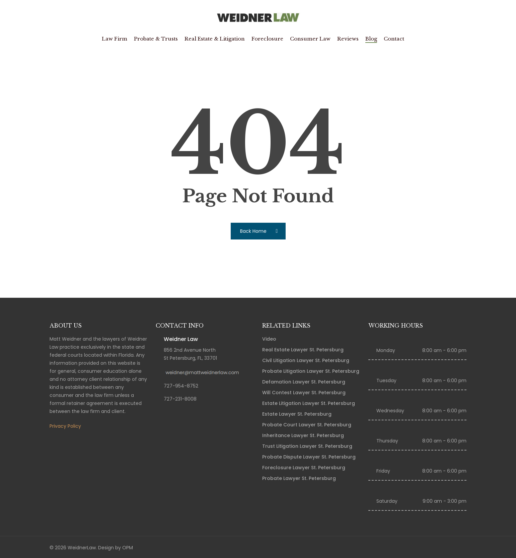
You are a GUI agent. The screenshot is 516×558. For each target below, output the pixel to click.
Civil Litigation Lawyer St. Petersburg (305, 360)
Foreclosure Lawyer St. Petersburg (303, 467)
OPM (127, 547)
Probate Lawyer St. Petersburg (299, 478)
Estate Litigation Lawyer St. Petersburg (308, 403)
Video (269, 339)
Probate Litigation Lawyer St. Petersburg (310, 371)
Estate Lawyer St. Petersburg (296, 414)
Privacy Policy (65, 426)
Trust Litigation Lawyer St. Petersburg (307, 446)
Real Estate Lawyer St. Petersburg (303, 349)
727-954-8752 (181, 385)
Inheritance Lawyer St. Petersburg (303, 435)
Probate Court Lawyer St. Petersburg (306, 424)
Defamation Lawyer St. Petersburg (303, 381)
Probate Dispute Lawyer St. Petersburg (309, 457)
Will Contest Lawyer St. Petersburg (304, 392)
